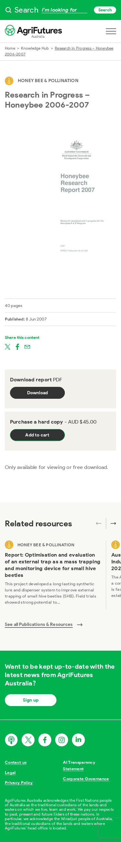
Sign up (30, 700)
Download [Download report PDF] (37, 393)
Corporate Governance (86, 778)
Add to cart (37, 435)
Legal (10, 772)
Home (10, 48)
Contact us (15, 762)
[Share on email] (27, 346)
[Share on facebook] (17, 346)
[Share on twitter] (7, 346)
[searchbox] (60, 10)
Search (105, 9)
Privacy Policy (19, 782)
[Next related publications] (111, 523)
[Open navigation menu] (111, 31)
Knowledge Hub (35, 48)
